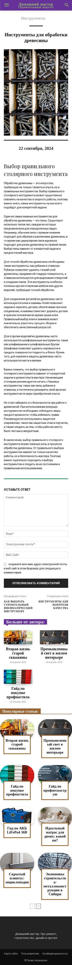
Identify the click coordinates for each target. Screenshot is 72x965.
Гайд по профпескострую (55, 790)
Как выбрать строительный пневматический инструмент (18, 606)
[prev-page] (32, 906)
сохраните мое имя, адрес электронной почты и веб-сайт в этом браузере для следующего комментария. (35, 568)
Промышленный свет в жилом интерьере (54, 653)
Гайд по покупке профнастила (18, 692)
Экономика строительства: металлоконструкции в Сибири (54, 884)
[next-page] (38, 906)
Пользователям (30, 953)
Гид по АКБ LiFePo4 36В (17, 830)
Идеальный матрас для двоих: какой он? (55, 834)
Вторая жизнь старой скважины (18, 653)
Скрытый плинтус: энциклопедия (17, 878)
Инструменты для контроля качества (53, 605)
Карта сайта (11, 953)
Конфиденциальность (55, 953)
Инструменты (33, 18)
